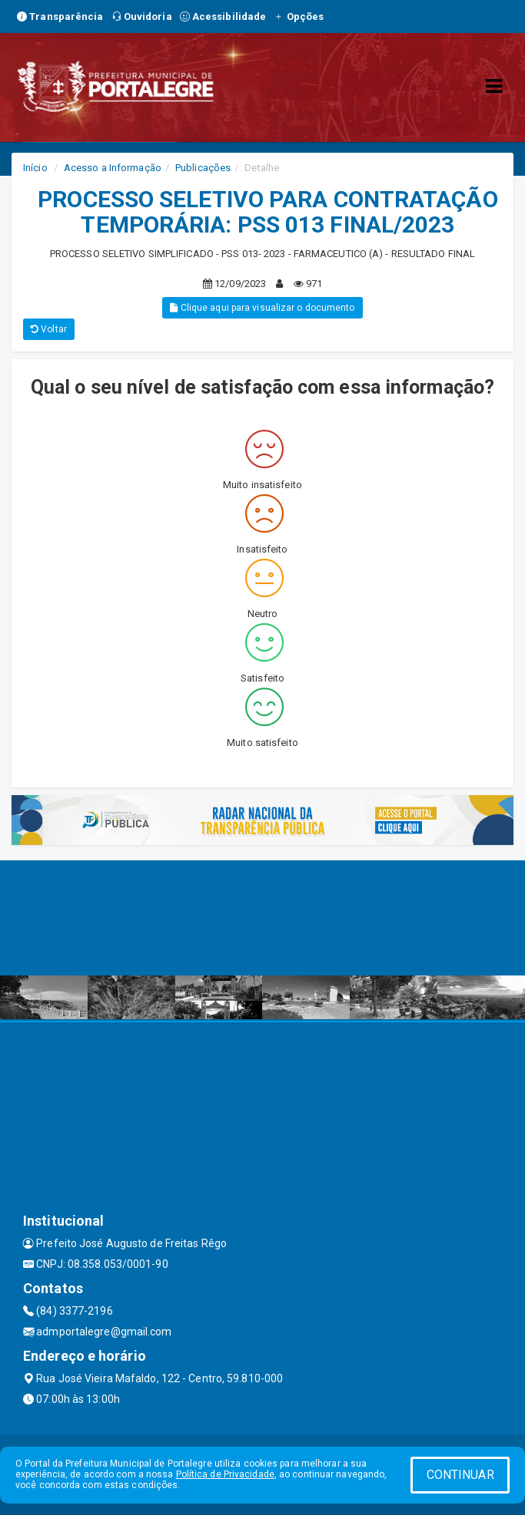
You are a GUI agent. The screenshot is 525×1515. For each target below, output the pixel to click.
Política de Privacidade (225, 1474)
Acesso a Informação (112, 167)
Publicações (203, 167)
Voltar (49, 329)
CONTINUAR (460, 1474)
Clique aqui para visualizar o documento (262, 307)
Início (35, 167)
